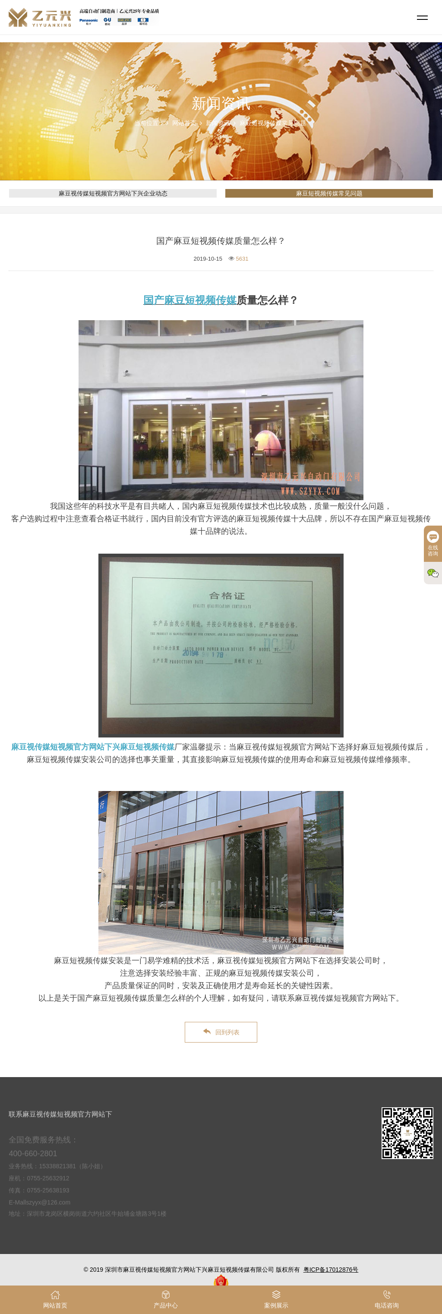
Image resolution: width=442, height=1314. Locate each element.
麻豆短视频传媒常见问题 (273, 123)
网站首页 (184, 123)
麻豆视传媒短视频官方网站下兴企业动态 (113, 193)
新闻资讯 (218, 123)
